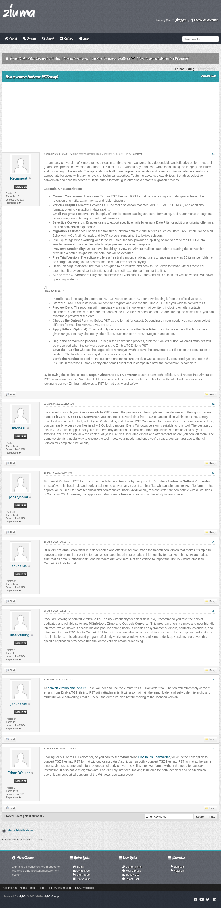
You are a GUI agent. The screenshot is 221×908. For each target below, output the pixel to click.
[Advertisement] (110, 115)
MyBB (22, 896)
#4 (213, 541)
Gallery (66, 39)
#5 (213, 610)
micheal (18, 428)
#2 (213, 403)
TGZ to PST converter (154, 757)
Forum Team (81, 874)
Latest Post (130, 879)
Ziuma (78, 866)
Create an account (204, 20)
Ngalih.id (177, 870)
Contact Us (81, 870)
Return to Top (38, 887)
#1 (213, 154)
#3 (213, 472)
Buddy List (130, 874)
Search (48, 39)
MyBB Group (51, 896)
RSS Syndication (85, 887)
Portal (11, 39)
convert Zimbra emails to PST (68, 688)
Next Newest (33, 816)
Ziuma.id (177, 866)
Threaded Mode (208, 75)
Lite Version (81, 879)
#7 (213, 748)
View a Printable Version (21, 830)
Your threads (131, 870)
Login (180, 20)
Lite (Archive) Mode (60, 887)
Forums (29, 39)
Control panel (132, 866)
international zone (76, 58)
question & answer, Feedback (111, 58)
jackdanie (18, 566)
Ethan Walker (18, 773)
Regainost (18, 178)
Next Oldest (14, 816)
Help (84, 39)
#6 (213, 679)
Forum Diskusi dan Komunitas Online (35, 58)
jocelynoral (18, 497)
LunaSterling (19, 635)
